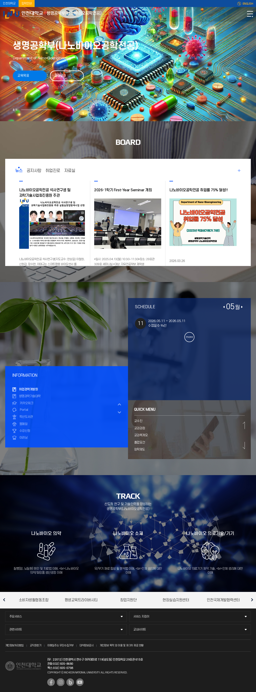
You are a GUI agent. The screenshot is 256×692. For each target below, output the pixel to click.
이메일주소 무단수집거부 (60, 645)
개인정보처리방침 (14, 645)
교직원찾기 (35, 645)
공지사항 (34, 171)
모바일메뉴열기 (250, 14)
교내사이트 (139, 629)
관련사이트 (15, 629)
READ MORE (239, 170)
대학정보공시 (86, 645)
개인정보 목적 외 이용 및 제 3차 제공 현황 (122, 645)
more (189, 337)
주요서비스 (15, 616)
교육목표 (23, 76)
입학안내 (27, 3)
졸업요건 (60, 76)
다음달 (242, 307)
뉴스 (19, 171)
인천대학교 (9, 3)
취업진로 (52, 171)
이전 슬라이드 (77, 109)
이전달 (224, 307)
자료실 (69, 171)
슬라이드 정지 (82, 109)
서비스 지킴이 (141, 616)
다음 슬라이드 (86, 109)
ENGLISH (248, 3)
